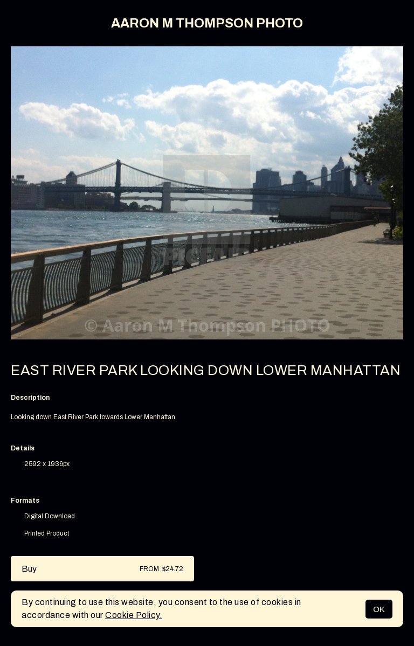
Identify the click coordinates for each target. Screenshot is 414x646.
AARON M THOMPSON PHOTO (207, 23)
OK (379, 609)
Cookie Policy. (133, 615)
